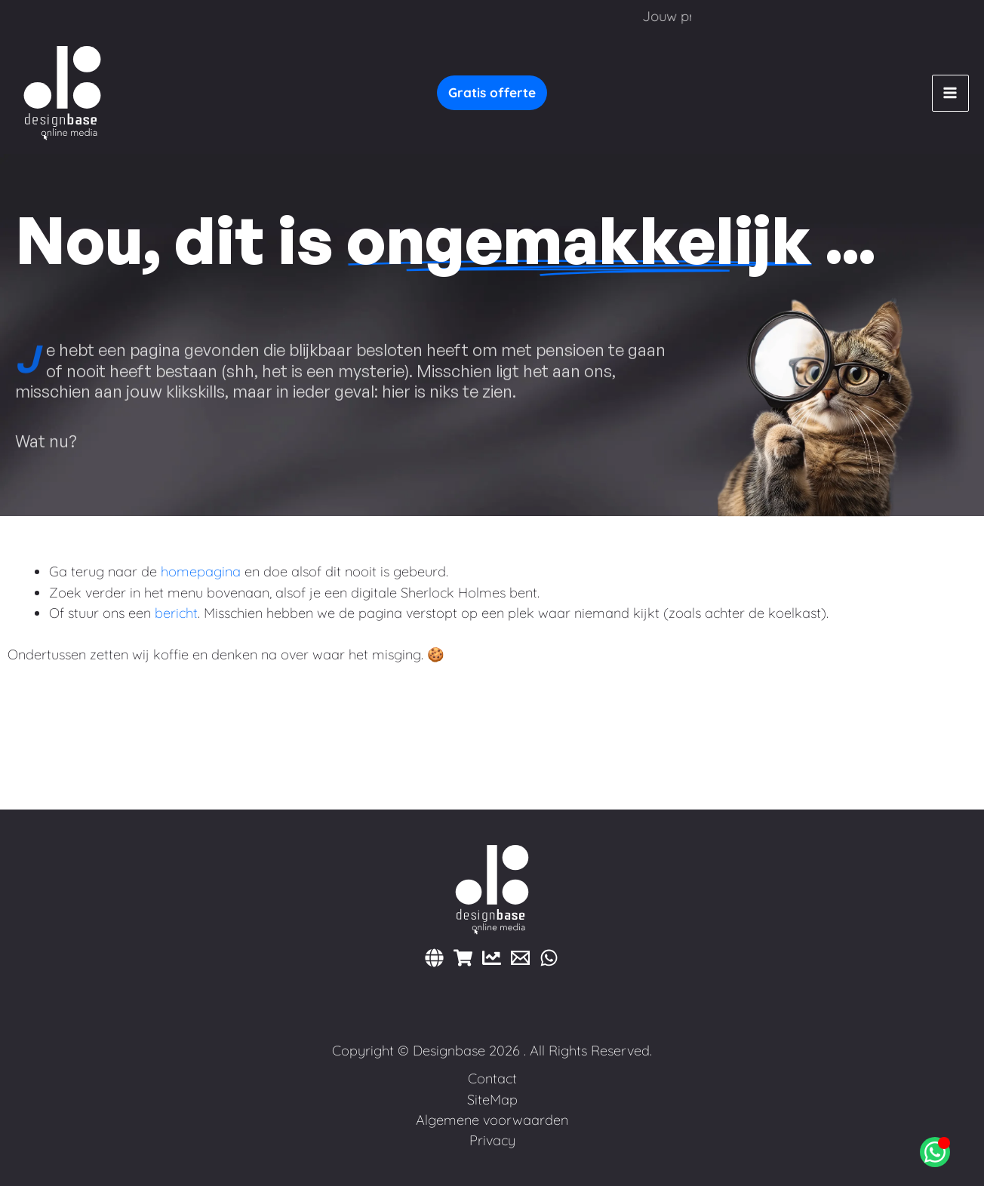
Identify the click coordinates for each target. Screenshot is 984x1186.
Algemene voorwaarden (492, 1120)
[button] (492, 92)
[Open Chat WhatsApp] (935, 1152)
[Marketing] (492, 958)
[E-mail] (520, 958)
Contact (492, 1078)
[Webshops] (463, 958)
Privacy (492, 1140)
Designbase (449, 1050)
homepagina (201, 571)
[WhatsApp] (549, 958)
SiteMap (492, 1099)
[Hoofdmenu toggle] (950, 93)
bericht (176, 613)
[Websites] (434, 958)
